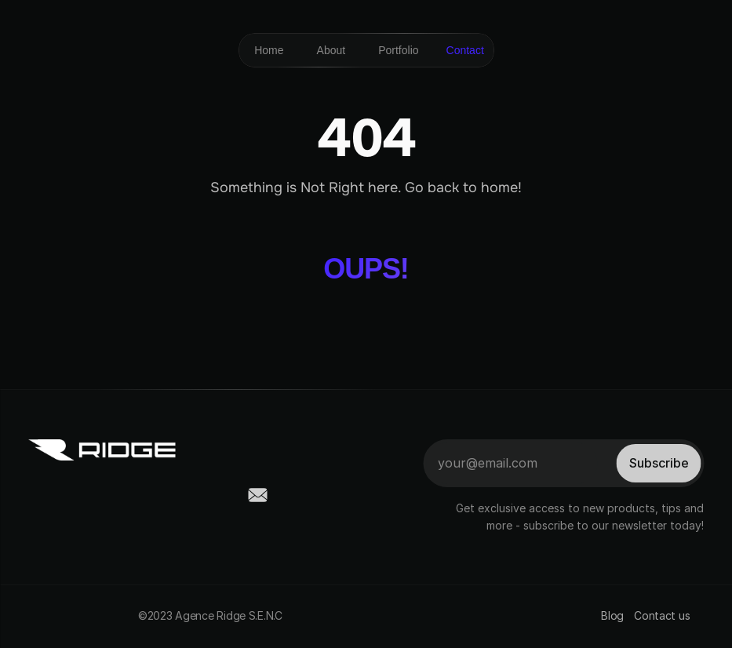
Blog (612, 615)
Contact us (663, 615)
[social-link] (37, 495)
